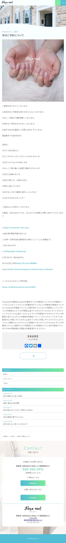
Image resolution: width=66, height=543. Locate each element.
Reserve (33, 483)
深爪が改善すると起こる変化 (33, 394)
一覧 (33, 356)
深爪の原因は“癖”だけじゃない (33, 415)
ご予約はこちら (33, 477)
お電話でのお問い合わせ (33, 461)
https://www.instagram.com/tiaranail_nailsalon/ (30, 269)
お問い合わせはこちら (33, 489)
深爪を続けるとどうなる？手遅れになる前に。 (33, 408)
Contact (33, 497)
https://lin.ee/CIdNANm (26, 263)
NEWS (5, 374)
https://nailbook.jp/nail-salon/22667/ (19, 287)
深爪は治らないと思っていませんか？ (33, 422)
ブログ (5, 383)
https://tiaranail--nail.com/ (16, 227)
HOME (5, 436)
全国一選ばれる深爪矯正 (33, 401)
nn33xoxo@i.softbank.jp (15, 251)
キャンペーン (7, 379)
